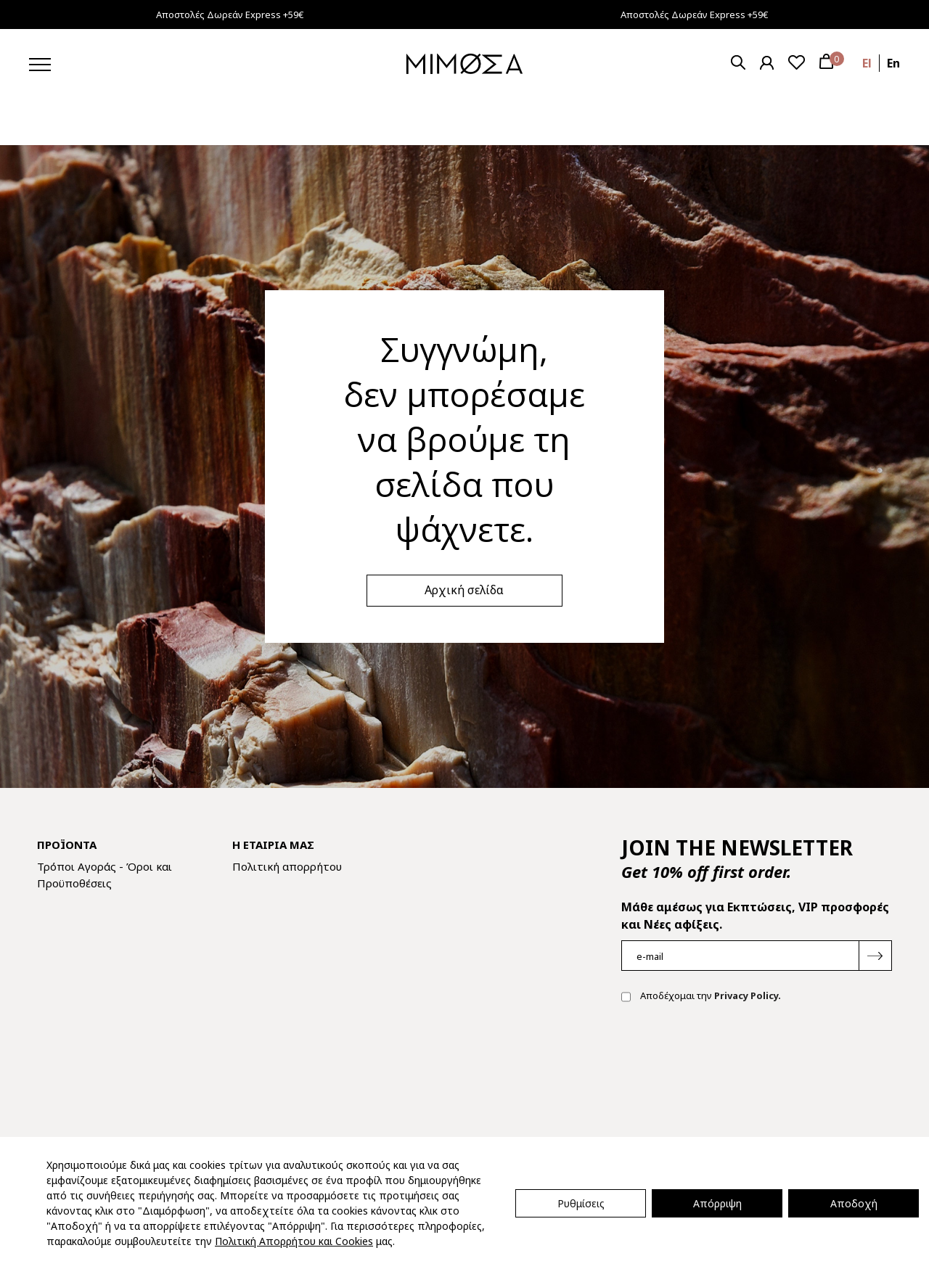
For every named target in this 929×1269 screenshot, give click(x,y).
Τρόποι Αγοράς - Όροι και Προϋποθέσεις (104, 874)
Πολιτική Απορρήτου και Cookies (294, 1241)
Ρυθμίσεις (581, 1203)
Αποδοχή (853, 1203)
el (867, 63)
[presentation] (731, 1060)
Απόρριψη (717, 1203)
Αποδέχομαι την (701, 997)
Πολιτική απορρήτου (287, 866)
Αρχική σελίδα (464, 590)
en (893, 63)
